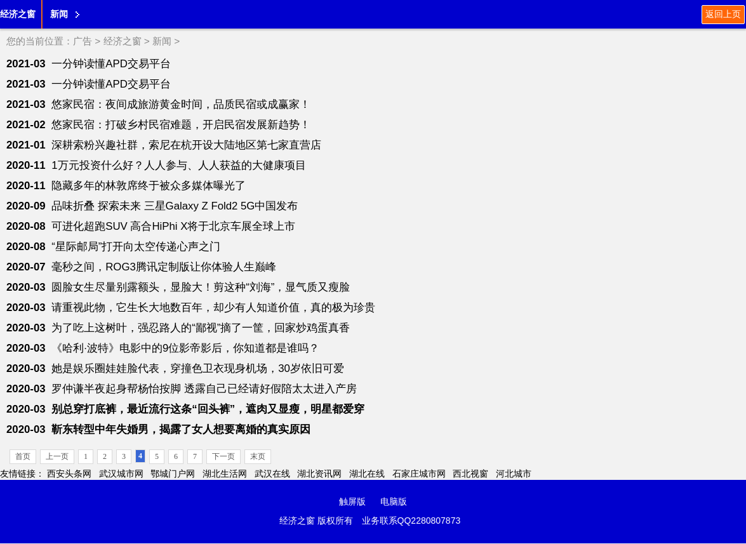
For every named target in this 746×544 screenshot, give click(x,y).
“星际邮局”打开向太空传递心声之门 (135, 247)
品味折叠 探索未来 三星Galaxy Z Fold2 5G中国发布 (174, 206)
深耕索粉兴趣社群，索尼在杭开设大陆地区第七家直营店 (186, 145)
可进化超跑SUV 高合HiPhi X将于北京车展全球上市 (173, 226)
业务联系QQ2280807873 (411, 520)
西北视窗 (470, 473)
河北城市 (513, 473)
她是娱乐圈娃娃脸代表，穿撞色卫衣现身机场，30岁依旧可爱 (197, 368)
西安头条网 (69, 473)
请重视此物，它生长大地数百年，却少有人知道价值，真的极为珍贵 (213, 308)
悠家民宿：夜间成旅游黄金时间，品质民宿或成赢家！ (180, 104)
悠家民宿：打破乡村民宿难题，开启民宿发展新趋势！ (180, 125)
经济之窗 (18, 14)
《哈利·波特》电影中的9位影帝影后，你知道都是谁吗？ (185, 348)
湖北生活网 (225, 473)
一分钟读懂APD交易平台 (111, 64)
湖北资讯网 (319, 473)
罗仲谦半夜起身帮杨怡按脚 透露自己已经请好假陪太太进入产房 (204, 389)
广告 (82, 41)
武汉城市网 (121, 473)
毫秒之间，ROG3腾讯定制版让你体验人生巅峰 (163, 267)
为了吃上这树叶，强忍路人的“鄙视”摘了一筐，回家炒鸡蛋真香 (200, 328)
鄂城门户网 (172, 473)
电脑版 (393, 501)
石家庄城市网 (419, 473)
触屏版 (352, 501)
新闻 (59, 14)
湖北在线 (367, 473)
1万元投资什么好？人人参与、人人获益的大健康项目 (178, 165)
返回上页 (723, 14)
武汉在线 (272, 473)
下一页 (223, 456)
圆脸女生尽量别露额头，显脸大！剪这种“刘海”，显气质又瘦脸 (200, 287)
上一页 (57, 456)
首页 (22, 456)
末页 (257, 456)
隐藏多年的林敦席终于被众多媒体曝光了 (148, 186)
